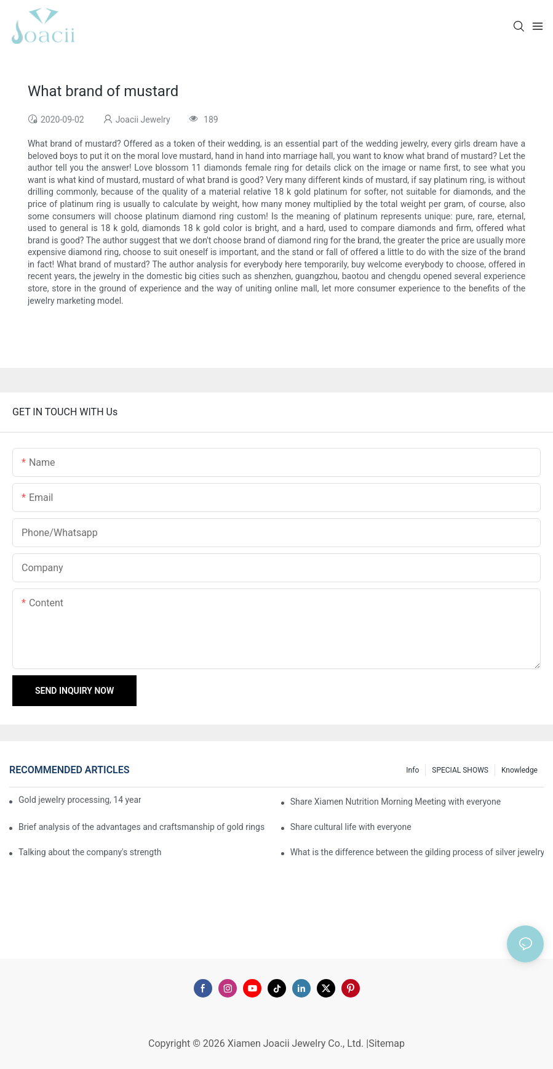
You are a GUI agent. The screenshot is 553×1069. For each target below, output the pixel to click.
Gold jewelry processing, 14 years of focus (79, 800)
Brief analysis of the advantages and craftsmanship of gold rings (141, 827)
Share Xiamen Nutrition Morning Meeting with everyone (395, 802)
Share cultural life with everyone (351, 827)
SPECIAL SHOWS (460, 770)
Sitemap (386, 1043)
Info (412, 770)
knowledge (519, 770)
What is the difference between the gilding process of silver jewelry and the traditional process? (417, 852)
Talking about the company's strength (89, 852)
